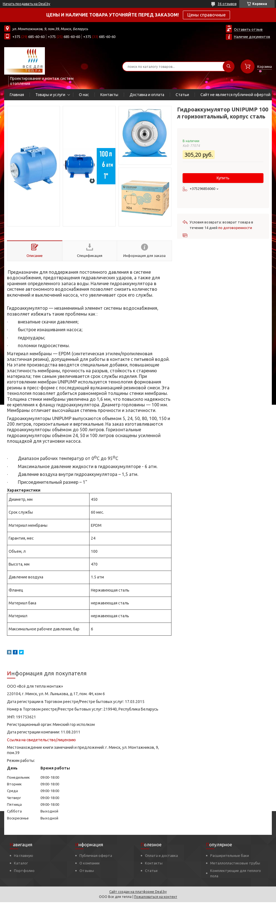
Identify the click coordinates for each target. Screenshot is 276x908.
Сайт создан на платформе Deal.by (138, 891)
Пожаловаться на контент (155, 897)
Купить (223, 178)
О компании (89, 863)
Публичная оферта (95, 855)
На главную (23, 855)
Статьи (182, 95)
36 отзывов (227, 4)
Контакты (109, 95)
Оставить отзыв (248, 29)
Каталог (21, 863)
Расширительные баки (229, 855)
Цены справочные (206, 14)
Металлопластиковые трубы (235, 863)
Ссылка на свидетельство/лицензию (41, 740)
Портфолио (24, 871)
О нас (84, 95)
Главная (17, 95)
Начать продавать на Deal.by (26, 4)
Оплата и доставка (161, 855)
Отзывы (86, 871)
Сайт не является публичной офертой (235, 95)
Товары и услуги (50, 95)
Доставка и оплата (147, 95)
